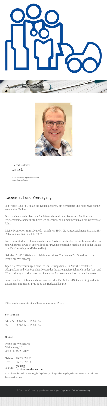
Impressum (65, 390)
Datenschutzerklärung (81, 390)
